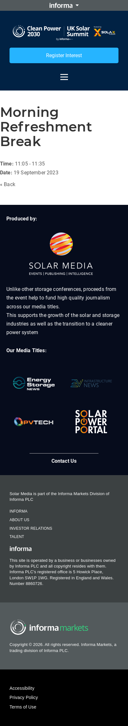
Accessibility (22, 688)
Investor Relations (31, 528)
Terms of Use (23, 706)
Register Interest (64, 55)
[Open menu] (64, 74)
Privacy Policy (24, 697)
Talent (17, 536)
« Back (7, 184)
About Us (19, 520)
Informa (18, 511)
